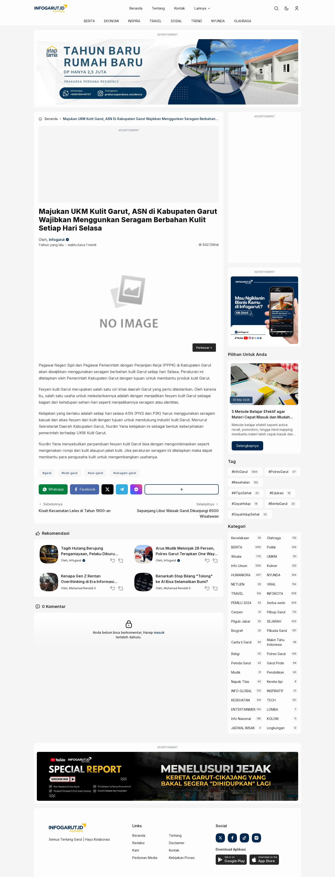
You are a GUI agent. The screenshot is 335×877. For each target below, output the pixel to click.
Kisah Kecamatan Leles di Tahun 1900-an (75, 510)
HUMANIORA (240, 575)
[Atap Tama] (167, 71)
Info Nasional (241, 719)
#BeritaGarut (278, 504)
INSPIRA (134, 21)
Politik (271, 547)
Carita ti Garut (241, 642)
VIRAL (271, 584)
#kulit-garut (70, 473)
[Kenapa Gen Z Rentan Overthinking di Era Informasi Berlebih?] (49, 582)
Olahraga (274, 538)
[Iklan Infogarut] (264, 310)
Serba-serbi (276, 603)
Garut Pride (275, 663)
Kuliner (272, 566)
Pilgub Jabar (240, 621)
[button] (286, 8)
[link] (276, 8)
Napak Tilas (240, 682)
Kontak (179, 8)
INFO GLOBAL (241, 691)
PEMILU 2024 (241, 603)
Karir (135, 850)
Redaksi (138, 843)
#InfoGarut (240, 472)
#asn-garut (95, 473)
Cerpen (237, 612)
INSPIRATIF (275, 691)
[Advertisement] (128, 167)
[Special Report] (167, 776)
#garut (46, 473)
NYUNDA (218, 21)
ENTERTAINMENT (243, 709)
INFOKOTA (275, 593)
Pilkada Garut (277, 631)
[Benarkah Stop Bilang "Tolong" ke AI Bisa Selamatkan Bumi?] (143, 582)
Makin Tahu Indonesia (275, 642)
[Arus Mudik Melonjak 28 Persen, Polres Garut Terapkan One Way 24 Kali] (143, 554)
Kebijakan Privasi (182, 858)
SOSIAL (176, 21)
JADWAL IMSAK (243, 728)
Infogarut (57, 239)
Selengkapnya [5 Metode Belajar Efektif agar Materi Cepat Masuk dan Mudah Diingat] (247, 446)
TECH (271, 700)
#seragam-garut (124, 473)
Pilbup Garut (276, 612)
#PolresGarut (278, 472)
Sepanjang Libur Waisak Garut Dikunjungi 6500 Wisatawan (178, 513)
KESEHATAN (240, 700)
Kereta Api (275, 682)
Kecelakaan (240, 538)
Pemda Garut (241, 663)
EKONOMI (111, 21)
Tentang (158, 8)
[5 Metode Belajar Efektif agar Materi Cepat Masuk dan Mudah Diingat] (264, 384)
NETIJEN (237, 584)
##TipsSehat (241, 493)
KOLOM (272, 719)
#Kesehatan (241, 482)
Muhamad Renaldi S (82, 588)
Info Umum (239, 566)
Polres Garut (276, 654)
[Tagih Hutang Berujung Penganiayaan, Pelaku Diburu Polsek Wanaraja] (49, 554)
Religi (235, 654)
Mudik (235, 672)
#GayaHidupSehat (245, 514)
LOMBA (272, 709)
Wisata (236, 556)
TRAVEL (155, 21)
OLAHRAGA (242, 21)
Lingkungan (275, 728)
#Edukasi (277, 493)
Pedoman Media (144, 858)
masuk (159, 632)
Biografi (237, 631)
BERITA (89, 21)
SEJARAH (274, 621)
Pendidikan (275, 672)
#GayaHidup (241, 504)
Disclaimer (176, 843)
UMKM (272, 556)
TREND (196, 21)
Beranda (135, 8)
